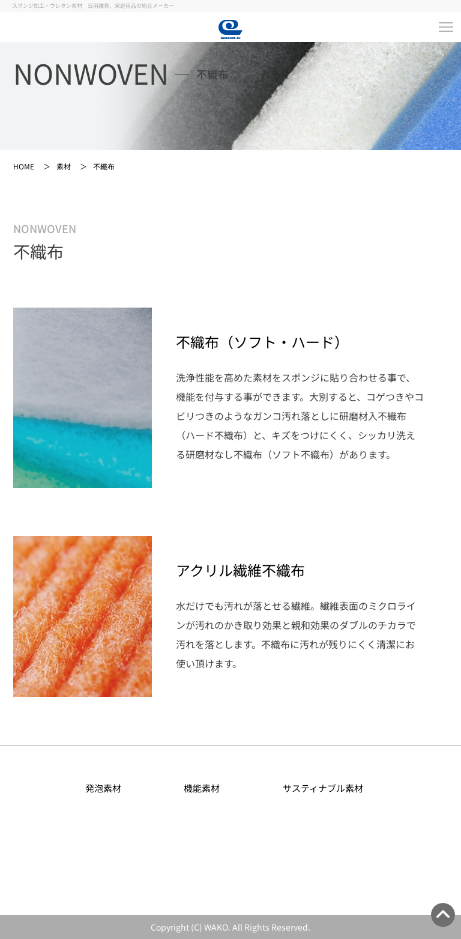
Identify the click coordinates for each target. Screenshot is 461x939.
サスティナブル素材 (329, 788)
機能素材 (208, 788)
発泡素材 (109, 788)
